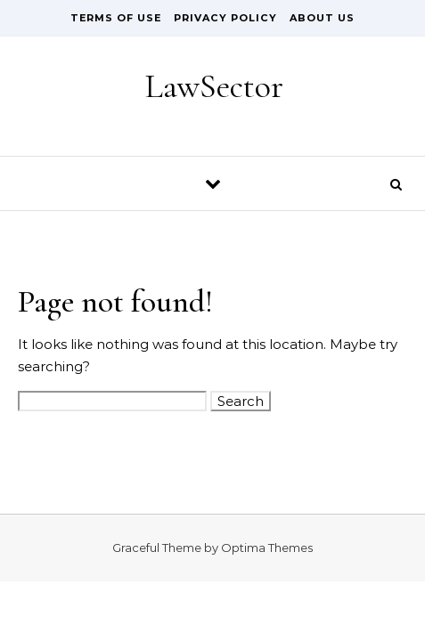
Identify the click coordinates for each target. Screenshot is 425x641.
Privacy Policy (225, 18)
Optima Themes (267, 547)
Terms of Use (115, 18)
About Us (322, 18)
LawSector (213, 86)
